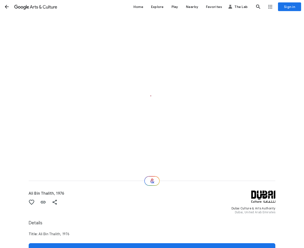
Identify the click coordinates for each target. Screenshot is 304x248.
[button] (7, 7)
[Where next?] (152, 181)
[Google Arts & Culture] (35, 7)
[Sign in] (289, 6)
